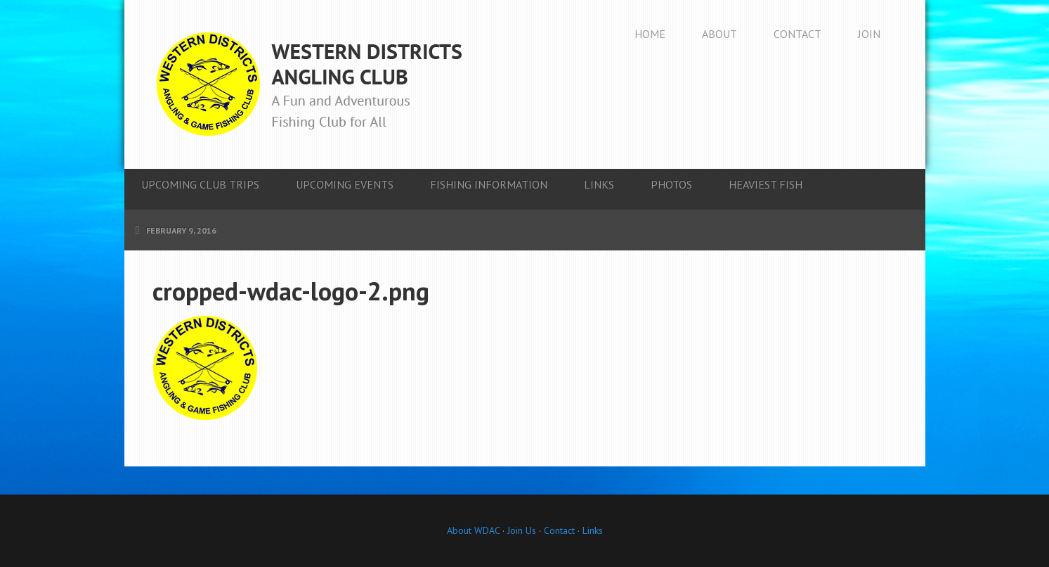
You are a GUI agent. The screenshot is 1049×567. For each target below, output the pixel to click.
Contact (559, 530)
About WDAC (473, 530)
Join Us (520, 530)
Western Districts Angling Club (309, 84)
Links (592, 530)
